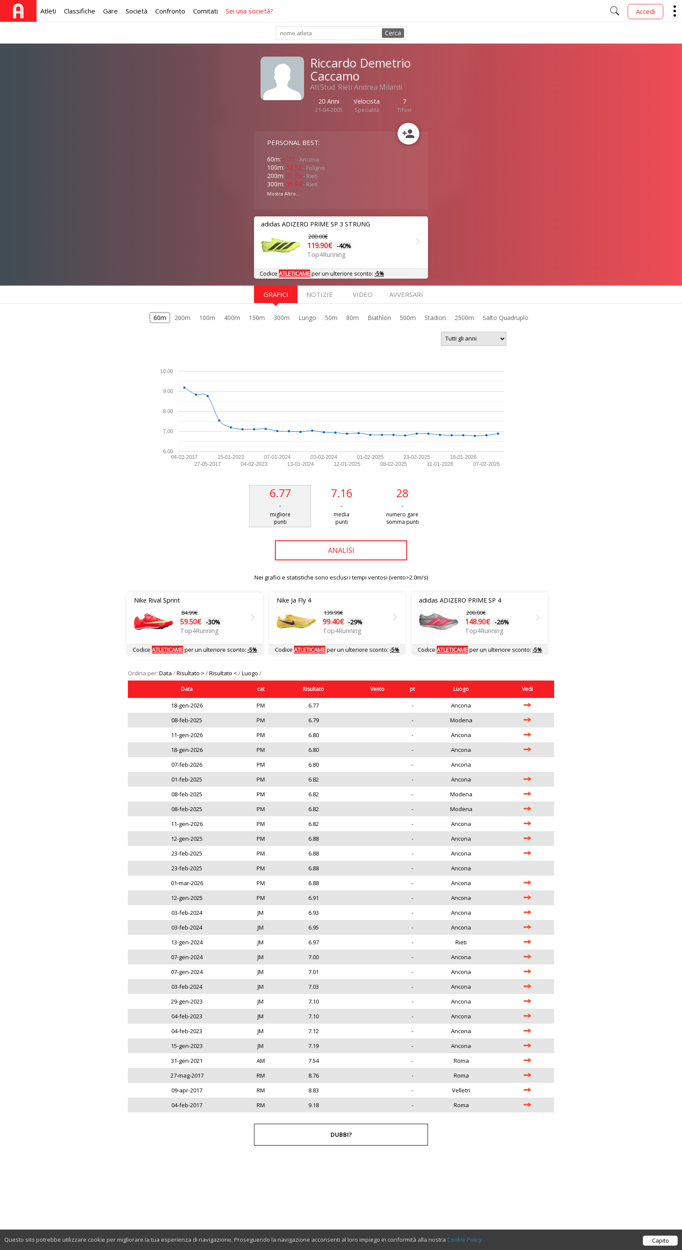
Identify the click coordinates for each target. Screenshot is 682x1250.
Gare (110, 11)
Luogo (250, 673)
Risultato (313, 689)
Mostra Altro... (283, 193)
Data (166, 673)
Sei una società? (249, 11)
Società (136, 11)
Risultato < (223, 673)
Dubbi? (341, 1135)
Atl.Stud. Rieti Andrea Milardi (356, 87)
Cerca (393, 33)
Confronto (170, 11)
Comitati (205, 11)
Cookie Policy (464, 1241)
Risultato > (191, 673)
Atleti (48, 11)
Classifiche (79, 11)
